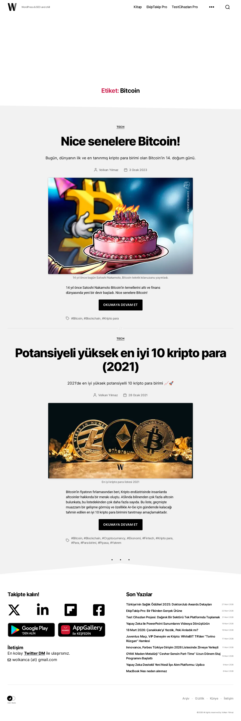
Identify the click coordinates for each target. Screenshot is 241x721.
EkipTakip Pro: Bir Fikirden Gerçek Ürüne (154, 611)
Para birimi (89, 543)
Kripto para (111, 318)
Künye (214, 698)
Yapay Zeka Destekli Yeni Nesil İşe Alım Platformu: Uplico (165, 665)
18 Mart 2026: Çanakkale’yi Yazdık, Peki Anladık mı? (162, 630)
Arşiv (185, 698)
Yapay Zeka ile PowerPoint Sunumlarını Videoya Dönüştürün (168, 623)
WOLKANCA (12, 7)
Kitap (138, 7)
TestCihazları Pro (185, 7)
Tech (120, 126)
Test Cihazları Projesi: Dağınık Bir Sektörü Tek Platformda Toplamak (173, 617)
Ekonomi (135, 538)
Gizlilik (199, 698)
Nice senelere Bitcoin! (120, 147)
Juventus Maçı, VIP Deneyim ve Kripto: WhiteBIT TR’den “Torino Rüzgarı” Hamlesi (170, 638)
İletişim (228, 698)
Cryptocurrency (114, 538)
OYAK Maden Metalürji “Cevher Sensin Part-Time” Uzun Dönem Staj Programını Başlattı (173, 656)
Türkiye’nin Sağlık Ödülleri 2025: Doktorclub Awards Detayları (169, 604)
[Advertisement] (120, 44)
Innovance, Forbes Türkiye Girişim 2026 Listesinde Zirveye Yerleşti (172, 647)
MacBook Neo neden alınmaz (146, 671)
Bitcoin (77, 318)
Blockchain (93, 318)
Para (76, 543)
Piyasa (104, 543)
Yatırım (116, 543)
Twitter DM (34, 653)
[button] (31, 629)
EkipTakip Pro (156, 7)
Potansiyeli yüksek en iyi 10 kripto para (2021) (120, 366)
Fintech (149, 538)
